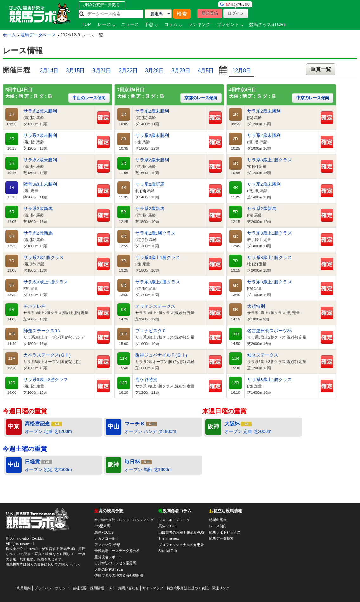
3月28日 (154, 70)
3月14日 (49, 70)
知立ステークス (262, 355)
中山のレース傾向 (89, 97)
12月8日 (241, 70)
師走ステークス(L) (41, 330)
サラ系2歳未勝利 (40, 111)
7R (11, 261)
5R (11, 212)
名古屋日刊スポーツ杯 (269, 330)
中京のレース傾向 (312, 97)
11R (11, 358)
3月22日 (128, 70)
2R (11, 139)
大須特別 (256, 306)
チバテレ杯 (34, 306)
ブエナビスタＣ (150, 330)
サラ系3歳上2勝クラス (45, 379)
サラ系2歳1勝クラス (43, 257)
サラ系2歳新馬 (38, 208)
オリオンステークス (155, 306)
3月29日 (180, 70)
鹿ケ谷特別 (146, 379)
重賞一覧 (321, 69)
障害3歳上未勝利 (40, 184)
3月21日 (102, 70)
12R (11, 383)
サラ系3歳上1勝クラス (45, 282)
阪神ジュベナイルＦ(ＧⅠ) (161, 355)
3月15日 (75, 70)
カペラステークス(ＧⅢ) (47, 355)
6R (11, 236)
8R (11, 285)
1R (11, 114)
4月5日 (206, 70)
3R (11, 163)
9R (11, 309)
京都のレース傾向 (200, 97)
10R (11, 334)
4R (11, 187)
